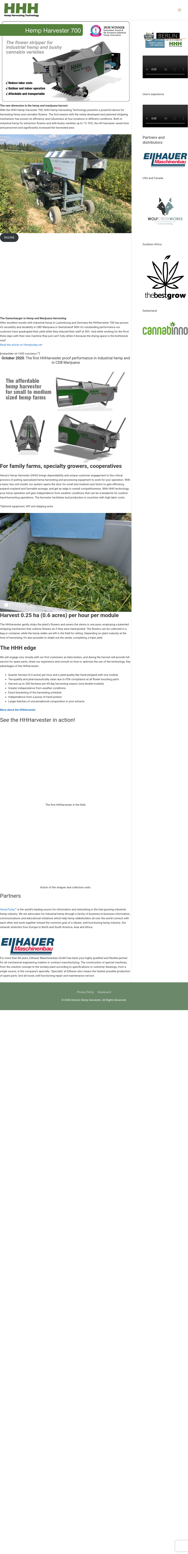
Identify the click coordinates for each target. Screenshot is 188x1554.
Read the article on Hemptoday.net (21, 344)
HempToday (7, 909)
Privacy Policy (85, 992)
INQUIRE (9, 237)
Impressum (104, 992)
